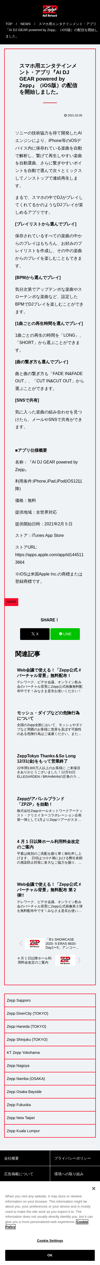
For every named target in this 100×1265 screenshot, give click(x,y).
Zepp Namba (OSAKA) (26, 1079)
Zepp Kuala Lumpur (23, 1131)
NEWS (11, 602)
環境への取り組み (69, 1174)
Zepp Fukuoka (19, 1105)
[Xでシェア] (35, 634)
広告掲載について (18, 1174)
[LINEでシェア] (65, 634)
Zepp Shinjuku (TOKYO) (27, 1039)
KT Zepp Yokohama (23, 1052)
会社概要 (11, 1158)
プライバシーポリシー (72, 1158)
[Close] (93, 1196)
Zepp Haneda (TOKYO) (26, 1026)
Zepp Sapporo (19, 1000)
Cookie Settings (50, 1248)
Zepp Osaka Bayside (24, 1092)
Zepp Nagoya (18, 1066)
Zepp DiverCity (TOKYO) (27, 1013)
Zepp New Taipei (21, 1118)
